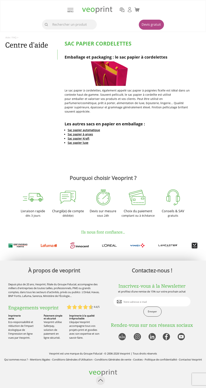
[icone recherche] (46, 24)
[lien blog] (122, 337)
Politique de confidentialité (161, 359)
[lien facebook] (167, 337)
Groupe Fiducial (92, 353)
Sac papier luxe (78, 143)
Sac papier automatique (84, 130)
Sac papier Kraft (78, 138)
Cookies (138, 359)
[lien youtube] (181, 337)
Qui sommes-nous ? (16, 359)
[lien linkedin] (152, 337)
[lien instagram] (137, 337)
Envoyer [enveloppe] (152, 311)
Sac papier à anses (80, 134)
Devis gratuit (151, 24)
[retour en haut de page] (100, 380)
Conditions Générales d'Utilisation (72, 359)
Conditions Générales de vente (113, 359)
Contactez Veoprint (190, 359)
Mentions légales (40, 359)
